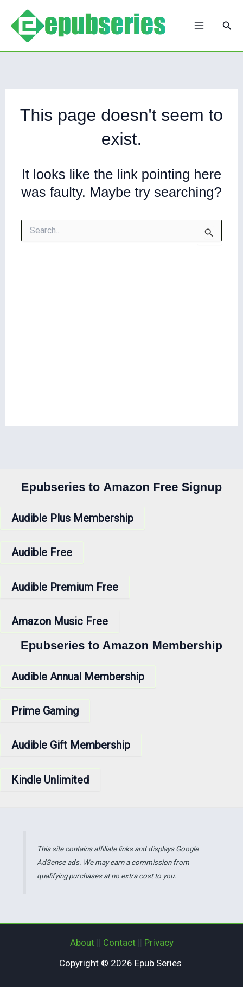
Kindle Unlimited (50, 779)
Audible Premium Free (64, 587)
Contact (119, 942)
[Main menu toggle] (199, 25)
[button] (227, 26)
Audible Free (41, 552)
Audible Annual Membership (77, 676)
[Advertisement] (121, 343)
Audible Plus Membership (72, 518)
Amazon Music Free (59, 621)
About (82, 942)
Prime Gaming (45, 710)
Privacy (159, 942)
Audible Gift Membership (70, 745)
